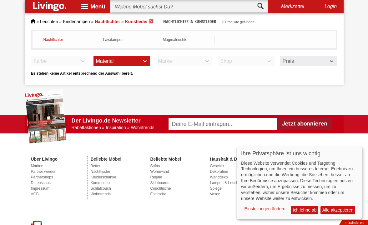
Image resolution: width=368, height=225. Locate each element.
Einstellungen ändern (265, 208)
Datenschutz (41, 183)
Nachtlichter (53, 40)
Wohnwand (159, 171)
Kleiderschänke (103, 177)
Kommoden (100, 183)
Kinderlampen (76, 21)
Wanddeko (219, 177)
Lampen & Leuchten (227, 183)
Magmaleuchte (175, 40)
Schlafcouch (101, 188)
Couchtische (160, 188)
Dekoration (219, 171)
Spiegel (216, 188)
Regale (156, 177)
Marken (37, 166)
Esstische (158, 194)
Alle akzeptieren (338, 210)
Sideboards (159, 183)
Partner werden (44, 171)
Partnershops (42, 177)
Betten (96, 166)
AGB (35, 194)
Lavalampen (113, 40)
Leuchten (49, 21)
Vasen (215, 194)
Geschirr (217, 166)
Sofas (155, 166)
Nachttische (100, 171)
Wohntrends (101, 194)
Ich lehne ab (304, 210)
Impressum (40, 188)
